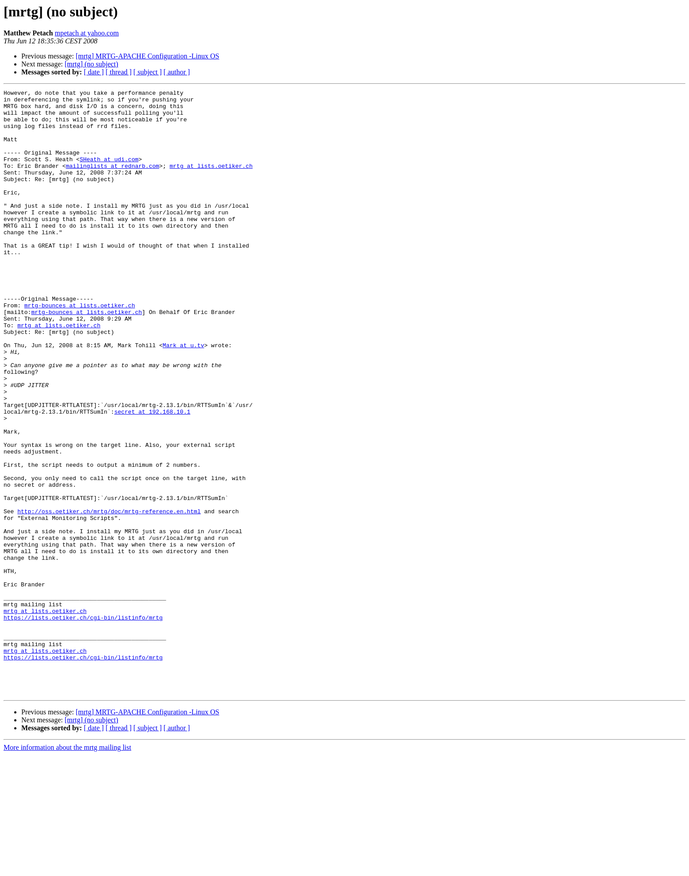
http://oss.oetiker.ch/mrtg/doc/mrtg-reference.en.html (108, 596)
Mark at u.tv (183, 397)
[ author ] (177, 72)
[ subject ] (147, 72)
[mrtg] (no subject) (91, 64)
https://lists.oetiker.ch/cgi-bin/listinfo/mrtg (83, 724)
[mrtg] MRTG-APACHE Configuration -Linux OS (147, 56)
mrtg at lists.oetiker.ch (210, 182)
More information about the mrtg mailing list (67, 868)
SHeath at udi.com (109, 174)
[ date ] (94, 72)
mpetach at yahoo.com (87, 33)
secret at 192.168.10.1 (152, 477)
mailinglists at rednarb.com (112, 182)
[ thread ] (119, 72)
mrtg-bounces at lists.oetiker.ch (79, 349)
